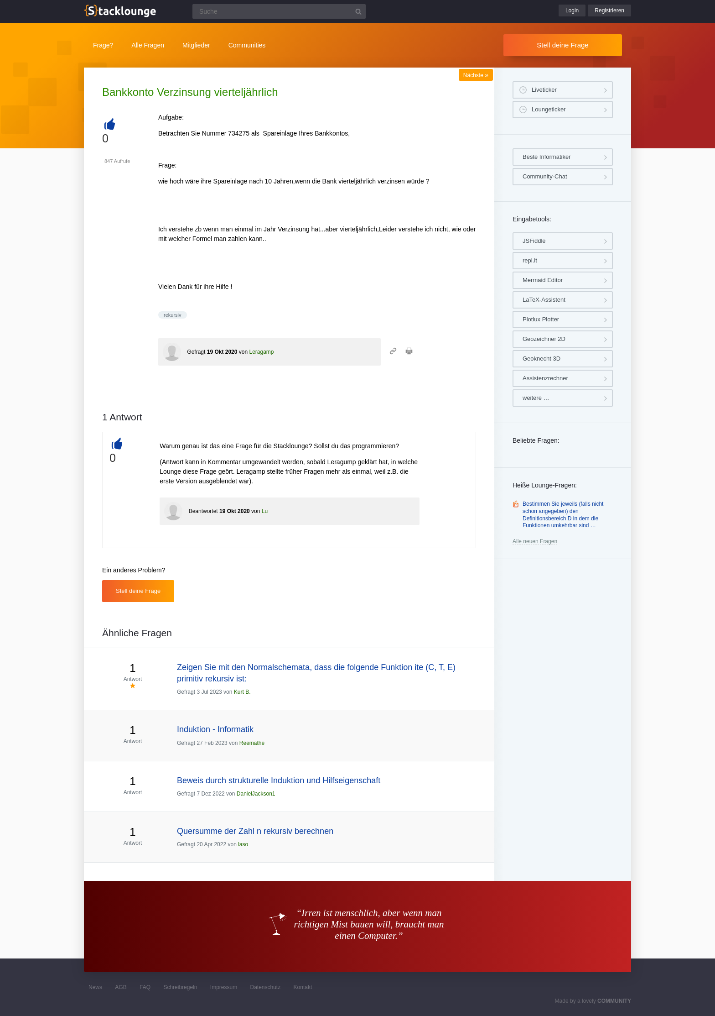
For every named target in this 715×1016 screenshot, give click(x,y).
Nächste (475, 75)
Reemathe (251, 743)
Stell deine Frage (562, 45)
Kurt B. (242, 692)
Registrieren (609, 10)
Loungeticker (548, 109)
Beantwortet (203, 511)
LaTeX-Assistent (544, 299)
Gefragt (196, 352)
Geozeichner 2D (544, 338)
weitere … (536, 397)
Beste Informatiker (547, 156)
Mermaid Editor (543, 280)
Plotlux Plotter (541, 319)
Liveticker (544, 89)
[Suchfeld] (279, 11)
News (95, 987)
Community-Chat (545, 176)
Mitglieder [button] (196, 45)
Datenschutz (265, 987)
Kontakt (303, 987)
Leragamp (261, 352)
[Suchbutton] (358, 11)
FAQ (145, 987)
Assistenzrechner (545, 378)
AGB (120, 987)
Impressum (223, 987)
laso (243, 844)
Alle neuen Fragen (535, 541)
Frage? (103, 45)
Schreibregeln (180, 987)
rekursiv (172, 315)
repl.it (530, 260)
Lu (265, 511)
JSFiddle (534, 240)
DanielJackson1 (256, 794)
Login (572, 10)
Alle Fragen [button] (147, 45)
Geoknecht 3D (541, 358)
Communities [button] (247, 45)
